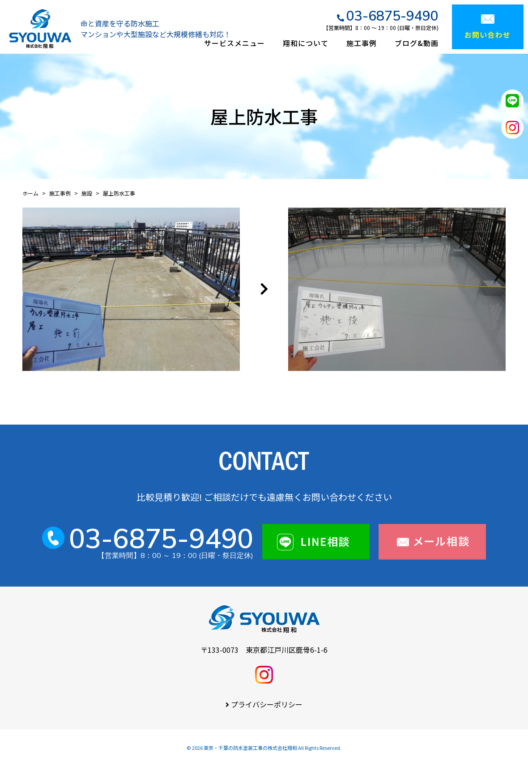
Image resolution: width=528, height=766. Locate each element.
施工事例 (361, 43)
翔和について (305, 43)
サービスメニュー (234, 43)
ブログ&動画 (417, 43)
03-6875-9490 (392, 15)
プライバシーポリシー (266, 704)
